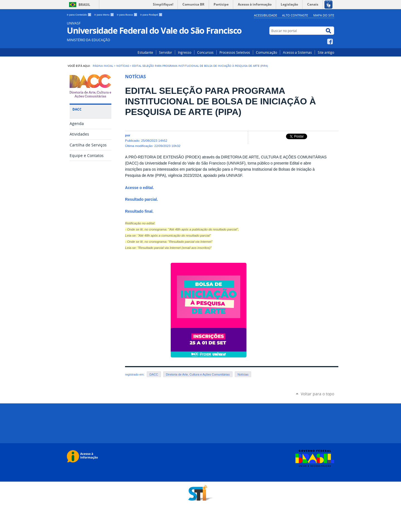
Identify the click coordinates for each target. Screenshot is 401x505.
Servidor (165, 52)
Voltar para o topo (317, 393)
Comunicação (266, 52)
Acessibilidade (265, 15)
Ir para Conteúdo (79, 14)
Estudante (145, 52)
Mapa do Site (323, 15)
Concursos (205, 52)
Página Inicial (103, 66)
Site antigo (326, 52)
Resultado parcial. (141, 199)
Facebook (330, 41)
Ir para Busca (127, 14)
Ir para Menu (104, 14)
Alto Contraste (295, 15)
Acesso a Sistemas (297, 52)
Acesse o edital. (139, 188)
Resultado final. (140, 211)
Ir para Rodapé (151, 14)
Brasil (84, 4)
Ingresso (184, 52)
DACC (154, 374)
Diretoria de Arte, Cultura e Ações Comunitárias (198, 374)
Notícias (122, 66)
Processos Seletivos (234, 52)
